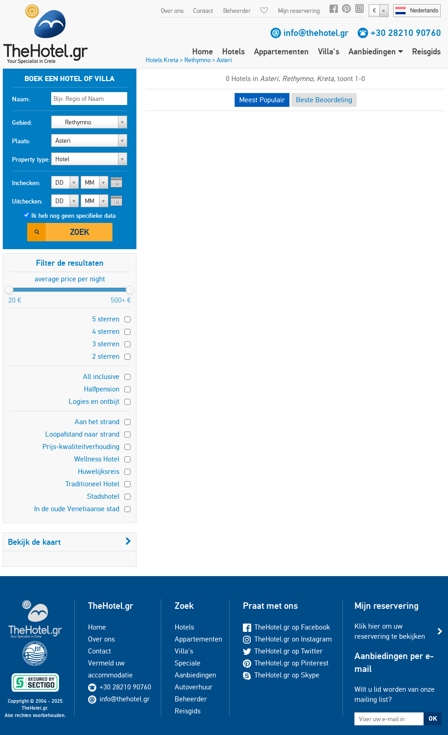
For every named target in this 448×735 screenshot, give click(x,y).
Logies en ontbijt (94, 401)
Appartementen (281, 51)
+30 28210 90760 (406, 33)
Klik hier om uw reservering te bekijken (389, 631)
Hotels (233, 51)
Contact (203, 10)
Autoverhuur (193, 686)
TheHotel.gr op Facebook (286, 627)
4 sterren (105, 331)
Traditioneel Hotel (92, 483)
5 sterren (105, 319)
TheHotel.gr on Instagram (287, 639)
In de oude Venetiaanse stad (76, 508)
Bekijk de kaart (69, 542)
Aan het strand (97, 421)
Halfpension (101, 389)
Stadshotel (103, 496)
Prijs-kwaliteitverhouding (80, 446)
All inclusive (101, 376)
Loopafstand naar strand (82, 434)
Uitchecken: (27, 201)
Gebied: (22, 122)
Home (202, 51)
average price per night (70, 278)
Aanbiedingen (375, 51)
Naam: (21, 99)
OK (433, 718)
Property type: (31, 159)
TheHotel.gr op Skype (281, 675)
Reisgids (426, 51)
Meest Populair (262, 99)
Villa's (328, 51)
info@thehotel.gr (315, 33)
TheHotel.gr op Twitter (283, 651)
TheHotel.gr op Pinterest (286, 663)
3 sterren (105, 343)
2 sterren (105, 356)
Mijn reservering (299, 10)
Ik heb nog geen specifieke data (73, 215)
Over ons (172, 10)
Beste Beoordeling (324, 99)
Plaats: (21, 141)
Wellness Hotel (96, 459)
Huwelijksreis (98, 471)
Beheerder (237, 10)
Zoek (79, 232)
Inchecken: (26, 183)
